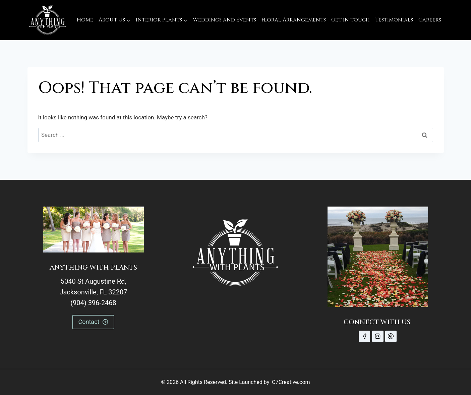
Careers (429, 19)
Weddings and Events (224, 19)
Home (85, 19)
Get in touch (350, 19)
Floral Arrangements (293, 19)
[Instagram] (378, 336)
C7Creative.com (291, 382)
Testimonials (394, 19)
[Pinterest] (391, 336)
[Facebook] (364, 336)
